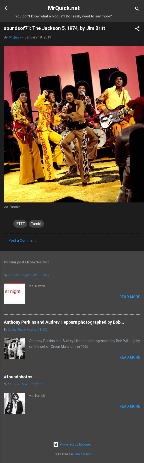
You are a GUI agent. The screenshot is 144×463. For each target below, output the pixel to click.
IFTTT (20, 224)
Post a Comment (22, 240)
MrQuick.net (64, 8)
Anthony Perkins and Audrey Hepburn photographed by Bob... (64, 322)
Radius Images (82, 453)
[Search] (137, 9)
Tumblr (36, 224)
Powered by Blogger (72, 444)
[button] (137, 29)
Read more (129, 297)
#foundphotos (18, 376)
